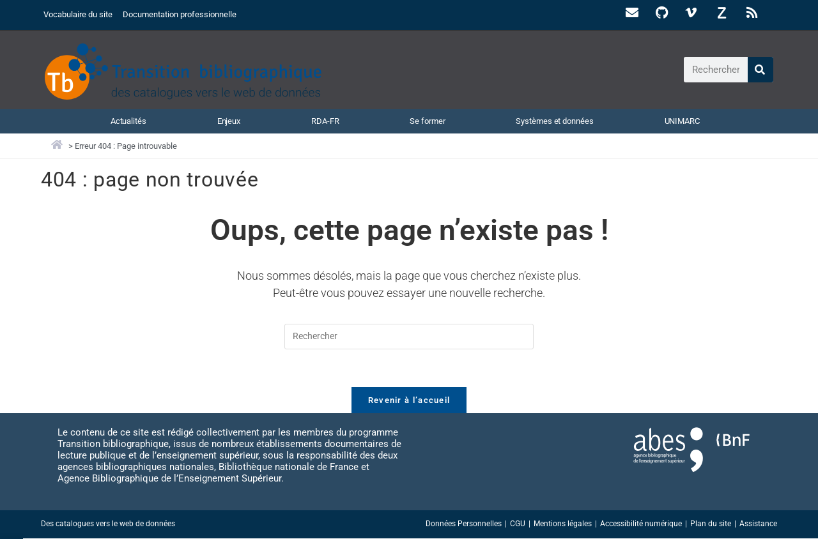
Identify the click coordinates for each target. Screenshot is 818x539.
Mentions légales (563, 524)
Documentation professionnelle (179, 14)
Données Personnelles (464, 524)
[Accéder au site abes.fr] (668, 450)
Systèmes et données (554, 120)
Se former (427, 120)
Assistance (758, 524)
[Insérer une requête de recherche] (409, 336)
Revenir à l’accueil (409, 401)
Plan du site (710, 524)
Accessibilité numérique (641, 524)
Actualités (128, 120)
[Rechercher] (760, 69)
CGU (517, 524)
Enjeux (228, 120)
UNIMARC (682, 120)
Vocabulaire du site (77, 14)
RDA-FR (325, 120)
